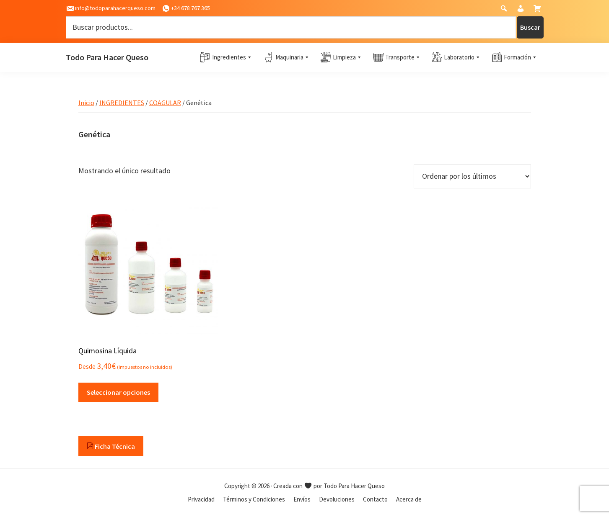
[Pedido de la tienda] (472, 176)
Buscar (530, 27)
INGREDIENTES (121, 102)
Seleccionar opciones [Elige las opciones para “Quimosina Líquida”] (118, 392)
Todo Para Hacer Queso (107, 57)
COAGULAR (165, 102)
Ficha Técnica (111, 446)
